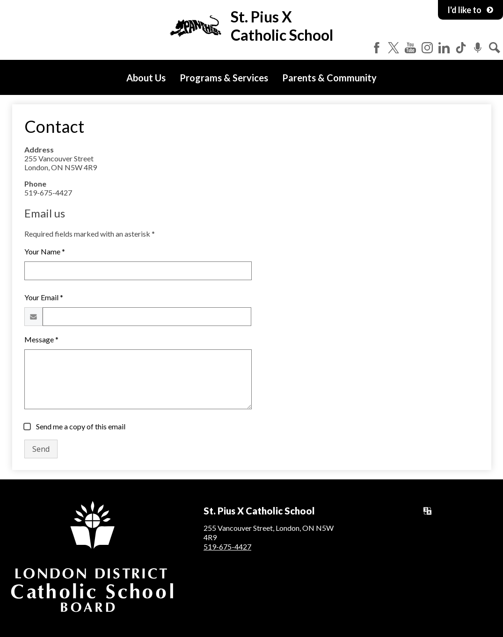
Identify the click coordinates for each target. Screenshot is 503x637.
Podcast (477, 47)
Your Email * (43, 297)
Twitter (393, 47)
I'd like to (470, 10)
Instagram (427, 47)
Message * (41, 339)
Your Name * (44, 251)
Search (494, 47)
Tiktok (461, 47)
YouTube (410, 47)
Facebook (376, 47)
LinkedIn (444, 47)
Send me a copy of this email (80, 426)
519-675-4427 (227, 546)
